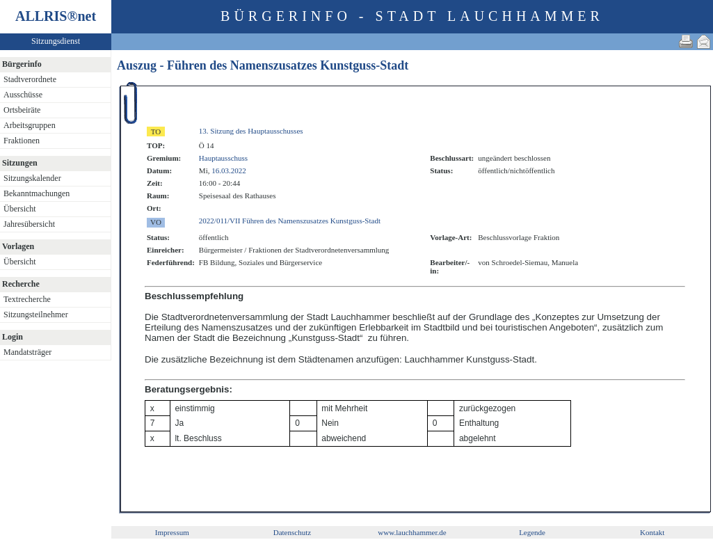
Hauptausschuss (223, 158)
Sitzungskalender (32, 178)
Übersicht (19, 209)
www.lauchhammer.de (412, 532)
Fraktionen (21, 140)
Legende (532, 532)
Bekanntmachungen (36, 193)
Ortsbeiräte (21, 110)
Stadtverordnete (29, 79)
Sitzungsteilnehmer (35, 314)
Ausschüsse (22, 95)
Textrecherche (27, 299)
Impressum (172, 532)
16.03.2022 (228, 170)
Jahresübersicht (29, 224)
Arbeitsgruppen (29, 125)
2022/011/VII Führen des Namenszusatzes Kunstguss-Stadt (289, 220)
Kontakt (652, 532)
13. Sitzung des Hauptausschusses (251, 131)
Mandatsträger (27, 352)
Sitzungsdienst (55, 41)
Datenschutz (292, 532)
